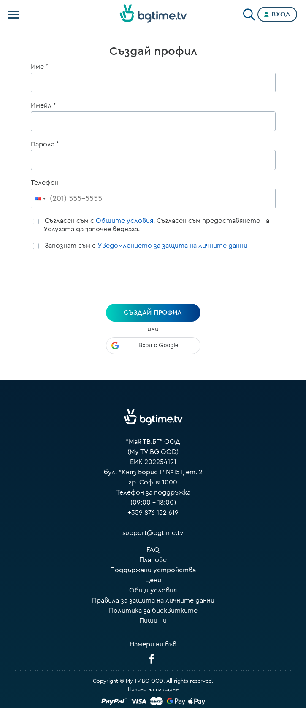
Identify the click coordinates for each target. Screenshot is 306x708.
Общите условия (124, 220)
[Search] (249, 12)
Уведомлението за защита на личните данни (172, 245)
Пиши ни (153, 620)
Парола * (45, 144)
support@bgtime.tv (153, 533)
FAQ (153, 549)
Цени (153, 580)
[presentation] (153, 278)
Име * (40, 66)
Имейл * (43, 105)
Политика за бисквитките (153, 610)
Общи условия (153, 590)
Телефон (45, 182)
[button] (153, 345)
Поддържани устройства (153, 570)
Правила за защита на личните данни (153, 600)
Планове (153, 560)
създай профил (153, 312)
